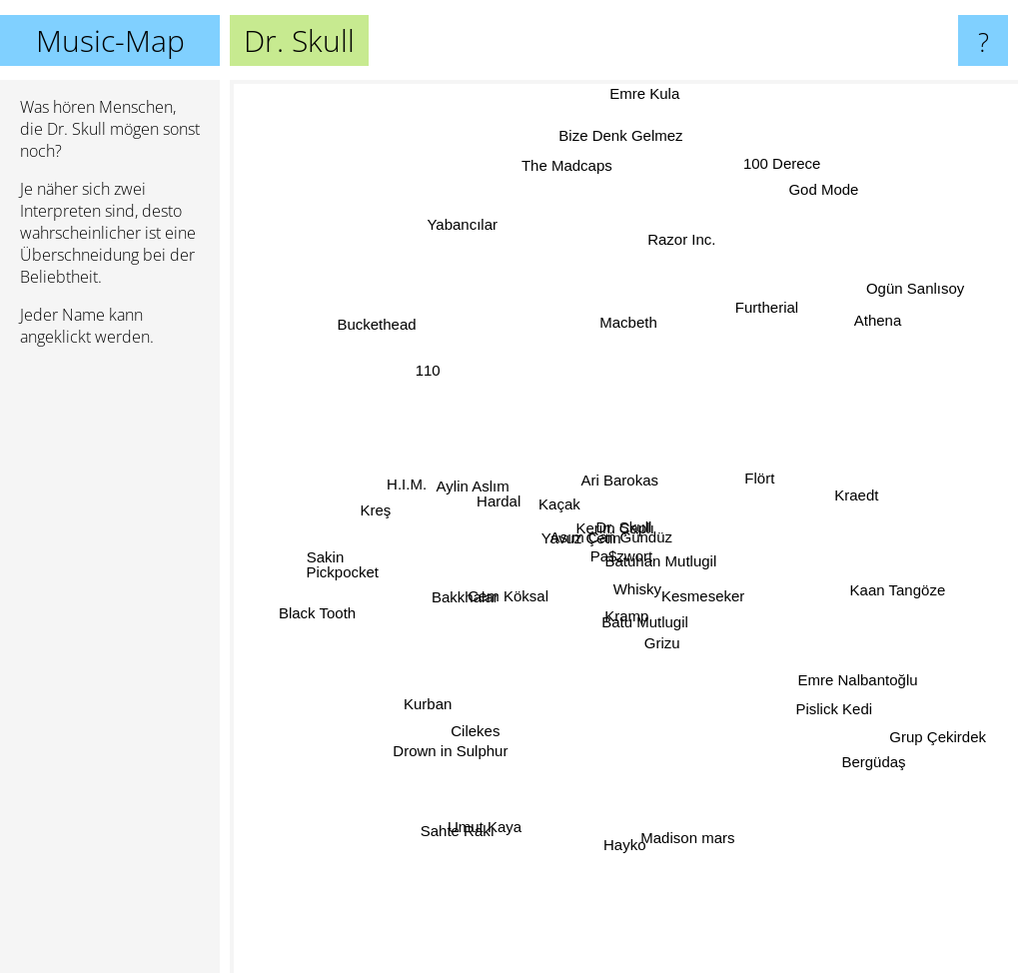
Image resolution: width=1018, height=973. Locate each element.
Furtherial (758, 333)
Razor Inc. (674, 243)
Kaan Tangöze (900, 595)
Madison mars (678, 806)
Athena (878, 296)
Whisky (643, 578)
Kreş (377, 509)
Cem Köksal (504, 600)
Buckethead (403, 346)
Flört (763, 462)
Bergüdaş (900, 771)
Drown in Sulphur (468, 724)
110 (440, 364)
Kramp (627, 641)
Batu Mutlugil (627, 659)
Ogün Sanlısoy (917, 283)
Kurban (405, 708)
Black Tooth (346, 609)
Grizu (672, 682)
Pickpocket (361, 565)
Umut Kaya (496, 823)
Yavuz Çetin (554, 532)
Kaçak (570, 486)
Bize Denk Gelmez (620, 120)
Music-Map (110, 40)
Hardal (506, 500)
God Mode (807, 220)
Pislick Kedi (838, 718)
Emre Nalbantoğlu (879, 688)
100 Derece (790, 138)
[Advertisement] (110, 668)
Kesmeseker (713, 593)
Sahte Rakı (474, 791)
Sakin (305, 544)
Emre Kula (644, 93)
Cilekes (470, 765)
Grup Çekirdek (930, 733)
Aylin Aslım (476, 472)
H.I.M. (412, 468)
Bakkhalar (444, 603)
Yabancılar (470, 237)
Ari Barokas (622, 476)
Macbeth (626, 344)
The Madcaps (569, 189)
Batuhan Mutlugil (673, 556)
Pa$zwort (607, 541)
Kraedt (832, 494)
